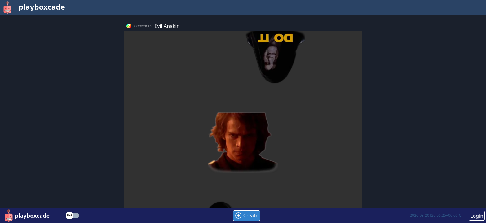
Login (476, 215)
